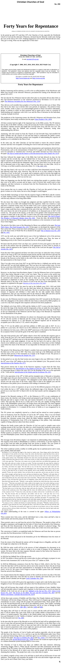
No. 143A (41, 637)
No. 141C (6, 232)
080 (41, 607)
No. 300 (21, 618)
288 (21, 607)
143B (35, 607)
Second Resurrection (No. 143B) (23, 639)
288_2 (25, 607)
